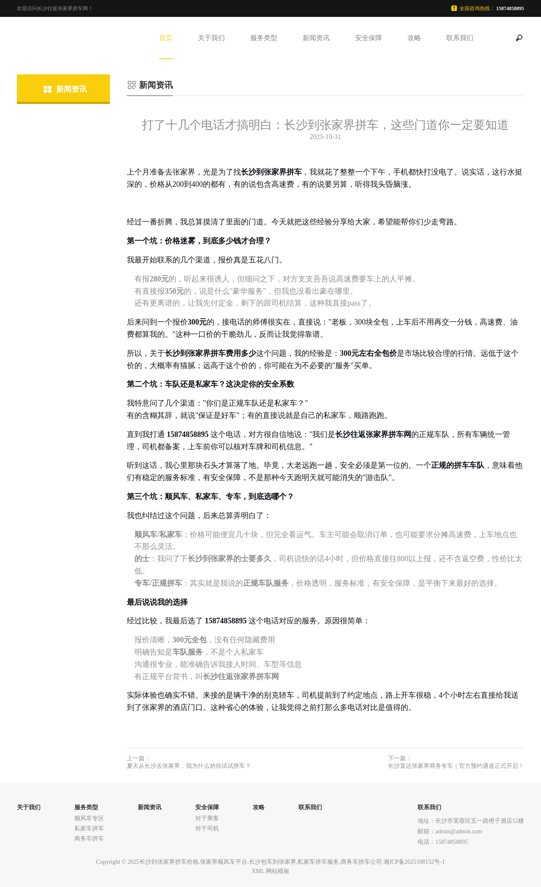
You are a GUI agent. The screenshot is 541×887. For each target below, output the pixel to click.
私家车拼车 (89, 828)
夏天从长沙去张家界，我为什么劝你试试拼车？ (189, 766)
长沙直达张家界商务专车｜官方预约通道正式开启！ (456, 766)
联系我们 (459, 37)
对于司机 (207, 828)
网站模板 (278, 871)
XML (258, 871)
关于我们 (211, 37)
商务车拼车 (89, 838)
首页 (165, 37)
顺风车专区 (89, 818)
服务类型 (263, 37)
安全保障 (368, 37)
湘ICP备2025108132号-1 (414, 862)
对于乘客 (207, 818)
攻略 (414, 37)
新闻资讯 (316, 37)
